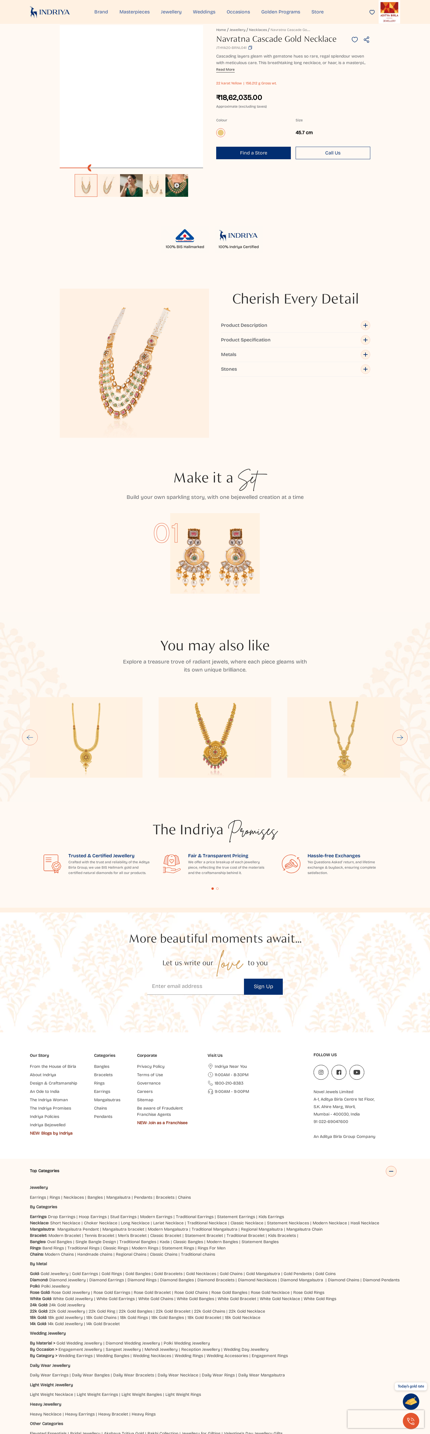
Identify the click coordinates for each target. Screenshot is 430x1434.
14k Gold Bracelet (103, 1262)
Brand (101, 12)
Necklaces (258, 30)
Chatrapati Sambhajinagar (369, 1391)
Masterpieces (134, 12)
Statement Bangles (260, 1180)
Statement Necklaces (288, 1161)
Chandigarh (108, 1398)
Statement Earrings (236, 1155)
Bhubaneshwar (288, 1391)
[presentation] (386, 1419)
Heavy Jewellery (45, 1343)
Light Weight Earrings (97, 1333)
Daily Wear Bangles (91, 1314)
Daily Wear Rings (218, 1314)
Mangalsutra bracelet (123, 1168)
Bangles (95, 1136)
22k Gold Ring (102, 1250)
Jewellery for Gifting (201, 1372)
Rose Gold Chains (191, 1231)
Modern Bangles (222, 1180)
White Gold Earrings (115, 1237)
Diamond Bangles (177, 1218)
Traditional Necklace (207, 1161)
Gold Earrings (85, 1212)
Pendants (143, 1136)
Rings (55, 1136)
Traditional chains (198, 1193)
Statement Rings (178, 1186)
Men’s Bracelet (132, 1174)
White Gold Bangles (195, 1237)
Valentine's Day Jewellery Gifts (253, 1372)
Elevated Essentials (48, 1372)
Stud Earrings (123, 1155)
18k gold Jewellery (65, 1256)
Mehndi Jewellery (161, 1288)
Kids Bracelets (282, 1174)
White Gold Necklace (280, 1237)
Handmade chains (94, 1193)
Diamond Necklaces (257, 1218)
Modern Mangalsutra (168, 1168)
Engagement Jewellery (80, 1288)
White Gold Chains (155, 1237)
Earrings (38, 1136)
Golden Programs (280, 12)
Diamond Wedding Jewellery (133, 1282)
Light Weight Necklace (51, 1333)
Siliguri (203, 1398)
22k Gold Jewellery (67, 1250)
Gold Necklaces (201, 1212)
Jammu (87, 1398)
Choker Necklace (100, 1161)
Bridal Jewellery (85, 1372)
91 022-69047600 (331, 1060)
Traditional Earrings (195, 1155)
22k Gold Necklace (247, 1250)
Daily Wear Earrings (49, 1314)
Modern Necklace (330, 1161)
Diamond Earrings (106, 1218)
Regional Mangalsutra (262, 1168)
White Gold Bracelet (237, 1237)
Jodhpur (314, 1391)
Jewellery (171, 12)
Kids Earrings (271, 1155)
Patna (226, 1391)
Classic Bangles (188, 1180)
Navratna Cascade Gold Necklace (299, 30)
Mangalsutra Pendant (78, 1168)
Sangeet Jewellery (123, 1288)
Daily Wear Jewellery (50, 1304)
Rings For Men (211, 1186)
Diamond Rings (142, 1218)
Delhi (34, 1391)
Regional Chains (131, 1193)
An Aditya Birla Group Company (344, 1075)
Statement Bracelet (204, 1174)
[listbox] (131, 182)
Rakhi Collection (163, 1372)
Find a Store (253, 153)
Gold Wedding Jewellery (79, 1282)
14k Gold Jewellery (65, 1262)
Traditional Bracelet (246, 1174)
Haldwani (185, 1398)
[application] (131, 96)
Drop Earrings (61, 1155)
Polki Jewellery (55, 1225)
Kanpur (332, 1391)
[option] (86, 185)
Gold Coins (325, 1212)
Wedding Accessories (227, 1294)
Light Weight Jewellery (51, 1323)
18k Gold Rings (134, 1256)
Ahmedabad (86, 1391)
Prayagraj (245, 1391)
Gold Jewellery (54, 1212)
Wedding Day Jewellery (246, 1288)
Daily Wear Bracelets (133, 1314)
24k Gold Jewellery (67, 1243)
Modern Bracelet (64, 1174)
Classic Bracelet (165, 1174)
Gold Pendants (298, 1212)
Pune (126, 1391)
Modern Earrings (156, 1155)
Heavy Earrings (80, 1353)
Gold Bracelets (168, 1212)
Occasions (238, 12)
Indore (49, 1391)
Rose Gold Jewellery (70, 1231)
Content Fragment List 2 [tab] (217, 827)
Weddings (204, 12)
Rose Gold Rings (308, 1231)
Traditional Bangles (137, 1180)
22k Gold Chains (209, 1250)
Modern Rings (145, 1186)
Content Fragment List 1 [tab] (212, 827)
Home (221, 30)
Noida (264, 1391)
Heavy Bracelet (113, 1353)
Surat (139, 1391)
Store (317, 12)
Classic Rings (115, 1186)
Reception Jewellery (200, 1288)
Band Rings (53, 1186)
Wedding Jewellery (48, 1272)
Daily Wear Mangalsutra (261, 1314)
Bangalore (40, 1398)
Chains (184, 1136)
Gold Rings (112, 1212)
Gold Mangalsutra (263, 1212)
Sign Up (263, 925)
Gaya (71, 1398)
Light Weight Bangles (142, 1333)
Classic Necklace (247, 1161)
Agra (57, 1398)
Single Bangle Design (96, 1180)
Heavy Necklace (46, 1353)
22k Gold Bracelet (173, 1250)
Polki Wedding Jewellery (187, 1282)
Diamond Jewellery (67, 1218)
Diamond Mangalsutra (301, 1218)
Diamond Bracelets (215, 1218)
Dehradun (163, 1398)
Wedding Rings (189, 1294)
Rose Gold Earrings (111, 1231)
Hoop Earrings (93, 1155)
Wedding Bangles (112, 1294)
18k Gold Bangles (167, 1256)
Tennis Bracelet (99, 1174)
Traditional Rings (83, 1186)
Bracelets (165, 1136)
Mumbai (109, 1391)
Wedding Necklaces (152, 1294)
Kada (165, 1180)
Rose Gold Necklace (270, 1231)
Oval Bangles (59, 1180)
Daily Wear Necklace (178, 1314)
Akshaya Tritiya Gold (124, 1372)
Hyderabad (160, 1391)
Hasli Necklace (365, 1161)
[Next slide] (400, 676)
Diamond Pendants (381, 1218)
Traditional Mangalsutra (214, 1168)
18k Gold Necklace (242, 1256)
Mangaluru (224, 1398)
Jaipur (65, 1391)
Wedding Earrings (76, 1294)
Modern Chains (59, 1193)
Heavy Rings (144, 1353)
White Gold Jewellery (73, 1237)
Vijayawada (206, 1391)
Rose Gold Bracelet (152, 1231)
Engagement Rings (270, 1294)
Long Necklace (135, 1161)
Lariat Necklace (168, 1161)
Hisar (145, 1398)
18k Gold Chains (101, 1256)
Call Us (332, 153)
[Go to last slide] (30, 676)
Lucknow (182, 1391)
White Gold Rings (320, 1237)
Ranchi (129, 1398)
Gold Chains (231, 1212)
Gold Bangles (137, 1212)
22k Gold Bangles (135, 1250)
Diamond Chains (343, 1218)
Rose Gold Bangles (229, 1231)
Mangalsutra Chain (304, 1168)
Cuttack (245, 1398)
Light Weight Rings (183, 1333)
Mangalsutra (118, 1136)
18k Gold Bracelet (204, 1256)
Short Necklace (65, 1161)
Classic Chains (163, 1193)
